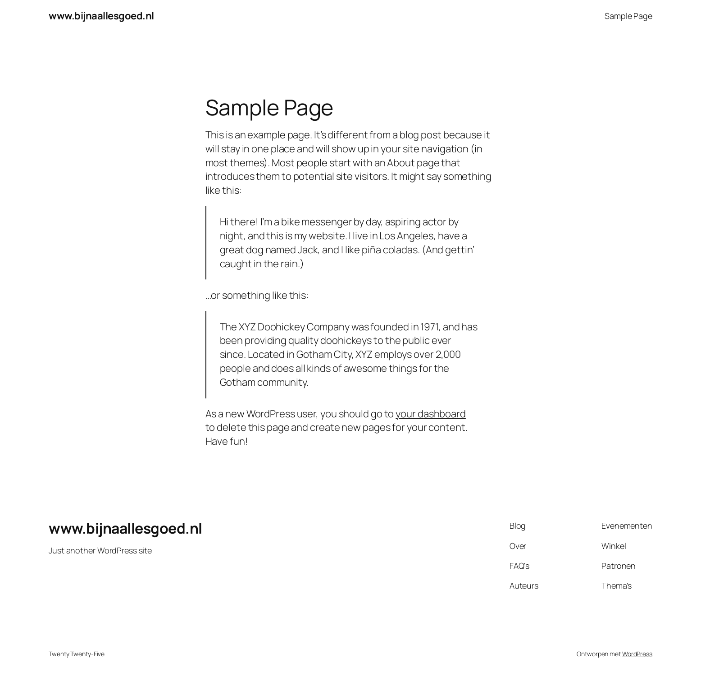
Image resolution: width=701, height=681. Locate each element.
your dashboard (431, 413)
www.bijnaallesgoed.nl (101, 16)
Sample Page (628, 15)
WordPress (637, 653)
